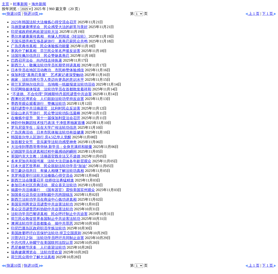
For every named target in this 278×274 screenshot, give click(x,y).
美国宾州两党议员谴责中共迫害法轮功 (42, 204)
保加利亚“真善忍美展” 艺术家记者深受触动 (47, 75)
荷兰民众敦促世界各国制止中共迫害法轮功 (45, 219)
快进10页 (33, 14)
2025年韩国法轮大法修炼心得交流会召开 (44, 22)
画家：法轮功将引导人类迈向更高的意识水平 (47, 80)
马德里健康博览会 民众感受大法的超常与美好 (49, 27)
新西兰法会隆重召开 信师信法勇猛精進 (42, 180)
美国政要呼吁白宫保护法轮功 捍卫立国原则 (46, 233)
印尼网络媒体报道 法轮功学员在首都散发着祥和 (51, 89)
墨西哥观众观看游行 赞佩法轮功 (38, 103)
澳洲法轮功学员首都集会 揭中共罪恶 (42, 223)
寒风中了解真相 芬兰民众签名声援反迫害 (45, 51)
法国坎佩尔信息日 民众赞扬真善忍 (40, 56)
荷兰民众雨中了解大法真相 (33, 257)
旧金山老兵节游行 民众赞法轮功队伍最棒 (45, 113)
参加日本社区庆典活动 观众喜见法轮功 (44, 185)
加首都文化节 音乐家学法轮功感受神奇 (44, 142)
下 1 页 (269, 14)
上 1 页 (252, 14)
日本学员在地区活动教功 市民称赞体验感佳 (47, 70)
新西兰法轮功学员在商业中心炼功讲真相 (44, 199)
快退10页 (11, 14)
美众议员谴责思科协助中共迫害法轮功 (42, 209)
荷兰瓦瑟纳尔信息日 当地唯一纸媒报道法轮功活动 (53, 84)
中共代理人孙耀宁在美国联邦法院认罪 (42, 243)
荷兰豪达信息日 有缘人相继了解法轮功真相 (47, 171)
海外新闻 (38, 4)
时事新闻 (20, 4)
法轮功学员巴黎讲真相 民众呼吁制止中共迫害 (49, 214)
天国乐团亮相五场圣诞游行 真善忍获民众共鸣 (49, 41)
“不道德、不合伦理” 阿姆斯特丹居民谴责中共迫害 (51, 94)
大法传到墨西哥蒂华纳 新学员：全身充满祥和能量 (51, 147)
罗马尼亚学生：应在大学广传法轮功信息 (44, 127)
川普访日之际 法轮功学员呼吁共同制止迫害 (47, 238)
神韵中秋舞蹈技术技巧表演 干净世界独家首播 (48, 123)
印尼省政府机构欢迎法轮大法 (34, 32)
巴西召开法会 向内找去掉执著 (36, 60)
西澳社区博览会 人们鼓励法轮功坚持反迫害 (47, 99)
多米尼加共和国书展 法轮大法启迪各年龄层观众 (51, 161)
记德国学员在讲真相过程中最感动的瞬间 (44, 151)
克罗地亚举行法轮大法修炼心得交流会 (42, 175)
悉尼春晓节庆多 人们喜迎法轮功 (38, 247)
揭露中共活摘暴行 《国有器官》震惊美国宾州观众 (53, 190)
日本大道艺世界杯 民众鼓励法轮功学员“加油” (49, 166)
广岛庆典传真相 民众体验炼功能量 (40, 46)
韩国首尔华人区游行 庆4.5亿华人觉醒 (41, 137)
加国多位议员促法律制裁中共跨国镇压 (42, 195)
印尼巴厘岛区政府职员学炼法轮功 (38, 228)
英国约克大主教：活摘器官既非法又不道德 (45, 156)
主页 (5, 4)
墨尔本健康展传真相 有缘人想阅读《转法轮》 (49, 36)
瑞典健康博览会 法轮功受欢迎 (36, 252)
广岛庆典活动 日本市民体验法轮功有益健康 (47, 132)
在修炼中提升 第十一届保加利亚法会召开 (45, 118)
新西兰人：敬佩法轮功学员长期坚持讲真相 (45, 65)
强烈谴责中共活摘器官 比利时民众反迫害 (45, 108)
